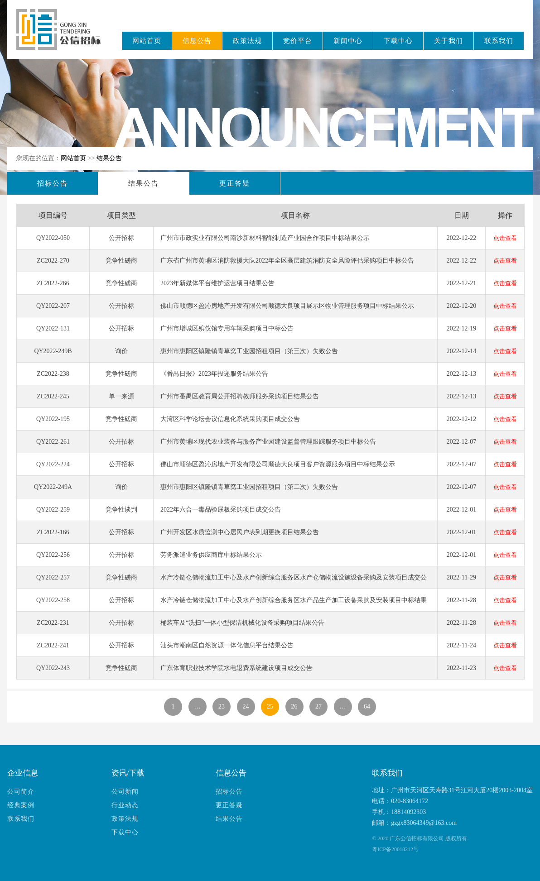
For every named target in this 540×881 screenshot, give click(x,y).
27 (318, 706)
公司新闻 (125, 791)
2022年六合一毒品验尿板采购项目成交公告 (220, 509)
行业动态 (125, 805)
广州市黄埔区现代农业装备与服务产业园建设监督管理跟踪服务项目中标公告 (268, 441)
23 (221, 706)
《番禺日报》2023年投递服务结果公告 (214, 373)
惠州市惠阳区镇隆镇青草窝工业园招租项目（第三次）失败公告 (249, 351)
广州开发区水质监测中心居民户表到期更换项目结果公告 (239, 532)
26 (294, 706)
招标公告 (52, 183)
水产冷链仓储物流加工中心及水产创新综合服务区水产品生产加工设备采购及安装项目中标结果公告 (293, 604)
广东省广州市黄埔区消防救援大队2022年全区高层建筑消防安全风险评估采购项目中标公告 (287, 260)
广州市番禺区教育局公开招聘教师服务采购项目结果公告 (239, 396)
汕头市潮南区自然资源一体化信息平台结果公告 (227, 645)
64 (367, 706)
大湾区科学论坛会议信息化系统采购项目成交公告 (230, 419)
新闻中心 (347, 40)
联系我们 (498, 40)
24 (246, 706)
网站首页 (146, 40)
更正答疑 (234, 183)
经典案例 (20, 805)
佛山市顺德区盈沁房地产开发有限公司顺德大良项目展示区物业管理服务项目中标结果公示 (287, 305)
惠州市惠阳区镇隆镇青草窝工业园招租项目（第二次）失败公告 (249, 487)
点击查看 (505, 238)
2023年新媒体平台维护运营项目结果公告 (217, 283)
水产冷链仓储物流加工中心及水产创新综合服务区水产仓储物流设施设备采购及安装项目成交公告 (293, 581)
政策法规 (247, 40)
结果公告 (109, 158)
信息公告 (197, 40)
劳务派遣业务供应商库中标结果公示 (211, 554)
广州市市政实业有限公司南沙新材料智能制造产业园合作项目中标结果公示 (265, 238)
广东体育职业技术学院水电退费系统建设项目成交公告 (236, 668)
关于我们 (448, 40)
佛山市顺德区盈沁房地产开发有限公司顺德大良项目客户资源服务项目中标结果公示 (277, 464)
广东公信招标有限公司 (62, 35)
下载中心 (398, 40)
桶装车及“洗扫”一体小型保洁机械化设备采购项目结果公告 (242, 622)
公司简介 (20, 791)
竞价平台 (297, 40)
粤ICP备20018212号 (395, 849)
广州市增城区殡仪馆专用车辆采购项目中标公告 (227, 328)
